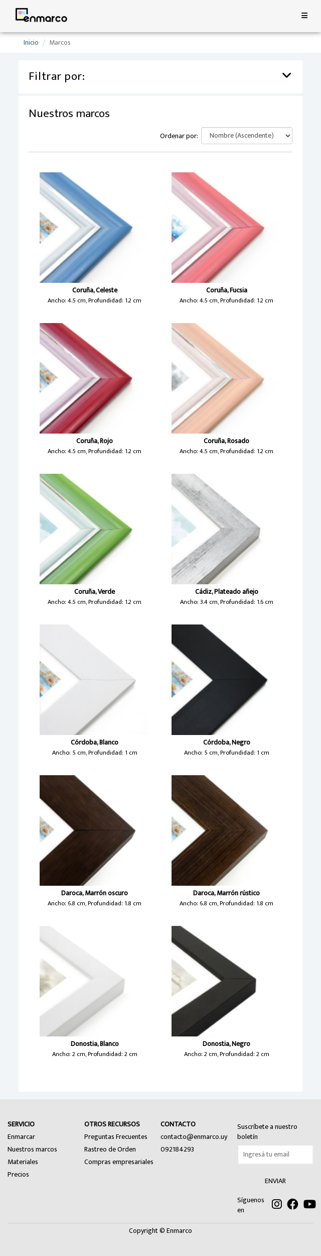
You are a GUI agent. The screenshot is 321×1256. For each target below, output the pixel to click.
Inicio (31, 42)
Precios (18, 1174)
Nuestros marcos (32, 1149)
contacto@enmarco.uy (193, 1136)
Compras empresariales (118, 1162)
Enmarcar (21, 1136)
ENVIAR (275, 1181)
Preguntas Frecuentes (115, 1136)
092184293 (177, 1149)
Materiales (23, 1162)
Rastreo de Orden (110, 1149)
